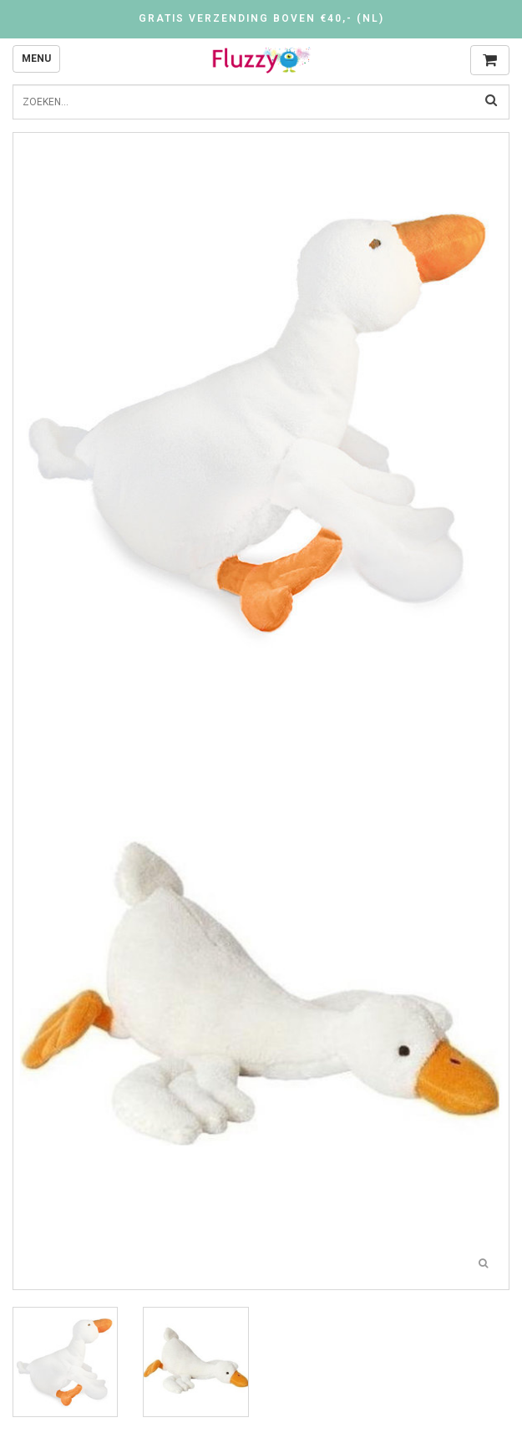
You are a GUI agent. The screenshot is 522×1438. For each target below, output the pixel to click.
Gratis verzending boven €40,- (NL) (261, 18)
